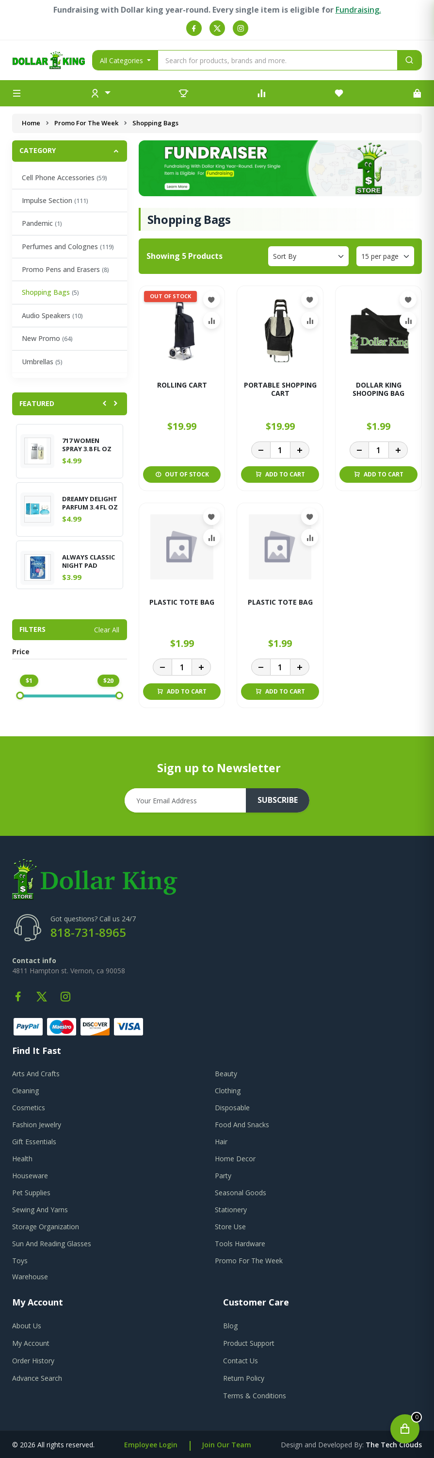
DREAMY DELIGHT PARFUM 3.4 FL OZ (90, 503)
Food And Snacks (242, 1124)
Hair (221, 1141)
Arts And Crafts (36, 1073)
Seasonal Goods (240, 1192)
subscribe (277, 800)
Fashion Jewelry (36, 1124)
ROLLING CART (182, 385)
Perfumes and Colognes (68, 246)
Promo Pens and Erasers (65, 269)
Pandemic (42, 223)
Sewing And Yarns (40, 1209)
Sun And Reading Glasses (51, 1243)
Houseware (30, 1175)
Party (223, 1175)
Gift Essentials (34, 1141)
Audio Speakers (52, 315)
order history (33, 1360)
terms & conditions (254, 1395)
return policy (243, 1378)
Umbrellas (42, 361)
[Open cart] (404, 1428)
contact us (240, 1360)
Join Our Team (226, 1444)
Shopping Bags (50, 292)
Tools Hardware (240, 1243)
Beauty (226, 1073)
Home (31, 123)
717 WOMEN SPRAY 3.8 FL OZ (87, 445)
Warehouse (30, 1276)
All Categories (122, 60)
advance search (37, 1378)
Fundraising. (358, 9)
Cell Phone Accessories (64, 177)
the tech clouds (394, 1444)
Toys (20, 1260)
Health (22, 1158)
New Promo (47, 338)
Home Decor (235, 1158)
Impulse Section (55, 200)
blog (230, 1325)
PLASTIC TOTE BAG (181, 602)
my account (30, 1343)
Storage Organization (45, 1226)
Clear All (106, 629)
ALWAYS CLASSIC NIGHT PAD (88, 561)
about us (26, 1325)
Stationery (231, 1209)
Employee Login (150, 1444)
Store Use (230, 1226)
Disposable (232, 1107)
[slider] (20, 695)
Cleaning (25, 1090)
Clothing (228, 1090)
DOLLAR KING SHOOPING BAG (378, 389)
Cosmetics (28, 1107)
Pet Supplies (31, 1192)
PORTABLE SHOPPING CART (280, 389)
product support (248, 1343)
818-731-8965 (88, 932)
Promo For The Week (86, 123)
